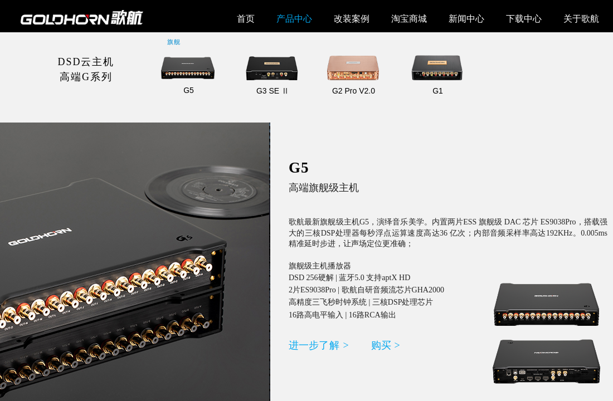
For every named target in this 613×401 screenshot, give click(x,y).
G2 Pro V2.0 (353, 90)
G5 (188, 90)
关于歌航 (581, 18)
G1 (437, 90)
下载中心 (524, 18)
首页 (246, 18)
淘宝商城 (409, 18)
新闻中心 (466, 18)
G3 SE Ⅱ (272, 90)
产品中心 (294, 18)
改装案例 (351, 18)
